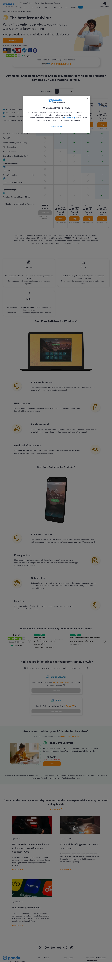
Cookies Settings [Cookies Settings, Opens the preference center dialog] (56, 126)
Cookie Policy (69, 118)
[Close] (87, 98)
